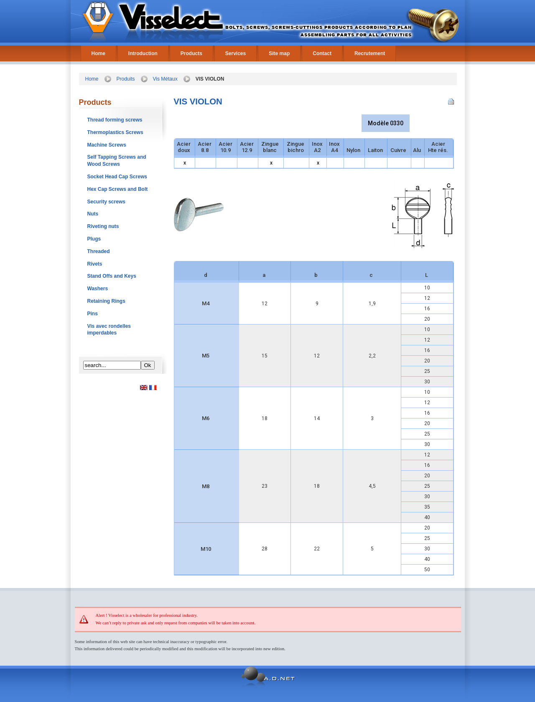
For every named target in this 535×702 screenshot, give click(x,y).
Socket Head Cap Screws (117, 177)
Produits (126, 79)
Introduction (143, 53)
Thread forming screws (115, 120)
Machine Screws (106, 145)
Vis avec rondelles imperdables (109, 329)
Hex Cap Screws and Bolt (117, 189)
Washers (97, 288)
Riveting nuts (103, 226)
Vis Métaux (165, 79)
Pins (92, 314)
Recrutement (369, 53)
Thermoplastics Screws (115, 132)
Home (98, 53)
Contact (322, 53)
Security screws (106, 202)
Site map (279, 53)
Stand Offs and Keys (111, 276)
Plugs (94, 239)
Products (191, 53)
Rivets (94, 264)
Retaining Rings (106, 301)
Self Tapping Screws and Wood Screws (116, 160)
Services (235, 53)
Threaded (98, 251)
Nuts (93, 214)
